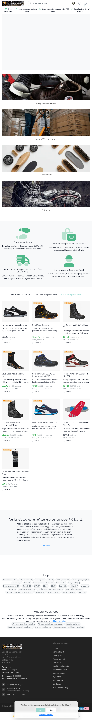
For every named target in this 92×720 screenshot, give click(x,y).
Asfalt (50, 580)
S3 (53, 586)
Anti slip (40, 580)
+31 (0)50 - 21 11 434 (10, 672)
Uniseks (85, 586)
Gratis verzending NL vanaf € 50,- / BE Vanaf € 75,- (54, 10)
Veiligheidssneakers (74, 589)
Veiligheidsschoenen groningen (50, 589)
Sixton (63, 586)
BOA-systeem (63, 580)
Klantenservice (59, 673)
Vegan (12, 589)
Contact (56, 648)
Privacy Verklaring (60, 687)
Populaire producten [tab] (71, 294)
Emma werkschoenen (43, 627)
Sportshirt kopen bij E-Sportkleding (20, 627)
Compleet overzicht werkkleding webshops (69, 627)
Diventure (16, 583)
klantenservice (59, 621)
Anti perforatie (26, 580)
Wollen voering (68, 592)
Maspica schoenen (11, 586)
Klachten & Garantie (61, 666)
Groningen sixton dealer (43, 583)
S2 (45, 586)
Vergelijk (7, 343)
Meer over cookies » (46, 715)
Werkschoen (53, 592)
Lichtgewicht (74, 583)
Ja (40, 710)
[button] (79, 3)
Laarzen (60, 583)
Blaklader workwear (73, 624)
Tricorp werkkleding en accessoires (50, 624)
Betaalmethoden (60, 669)
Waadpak (40, 592)
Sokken (74, 586)
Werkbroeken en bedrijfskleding (23, 624)
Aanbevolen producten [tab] (46, 294)
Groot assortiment (8, 10)
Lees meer (46, 545)
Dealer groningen (81, 580)
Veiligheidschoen (27, 589)
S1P (37, 586)
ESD (27, 583)
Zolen (82, 592)
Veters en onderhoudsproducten (19, 592)
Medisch (27, 586)
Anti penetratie (9, 580)
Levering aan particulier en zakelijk (26, 10)
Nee (51, 710)
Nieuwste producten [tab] (21, 294)
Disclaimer (57, 684)
